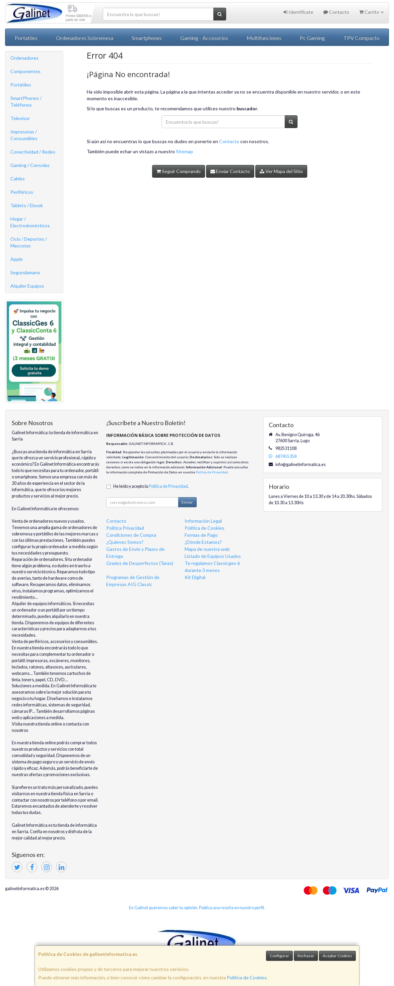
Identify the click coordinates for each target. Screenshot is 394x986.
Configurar (279, 955)
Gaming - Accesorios (204, 38)
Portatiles (26, 38)
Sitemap (184, 151)
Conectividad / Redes (32, 152)
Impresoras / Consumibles (24, 135)
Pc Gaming (312, 38)
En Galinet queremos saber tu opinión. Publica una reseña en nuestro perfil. (197, 907)
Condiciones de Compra (131, 535)
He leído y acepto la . (151, 486)
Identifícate (298, 12)
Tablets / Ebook (26, 205)
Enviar (187, 502)
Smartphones (147, 38)
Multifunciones (264, 38)
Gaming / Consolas (30, 165)
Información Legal (203, 521)
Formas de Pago (201, 535)
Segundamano (25, 272)
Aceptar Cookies (337, 955)
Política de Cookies (247, 977)
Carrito (371, 12)
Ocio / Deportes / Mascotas (28, 242)
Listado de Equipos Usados (213, 556)
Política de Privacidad (212, 472)
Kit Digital (195, 577)
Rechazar (306, 955)
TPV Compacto (361, 38)
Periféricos (21, 192)
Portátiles (20, 85)
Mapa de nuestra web (207, 549)
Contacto (336, 12)
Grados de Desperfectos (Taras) (139, 563)
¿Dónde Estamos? (203, 542)
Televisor (20, 118)
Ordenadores (24, 58)
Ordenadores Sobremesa (84, 38)
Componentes (25, 71)
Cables (17, 178)
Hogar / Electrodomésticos (30, 222)
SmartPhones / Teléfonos (26, 101)
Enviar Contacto (230, 171)
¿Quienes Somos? (124, 542)
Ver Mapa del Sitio (281, 171)
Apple (16, 259)
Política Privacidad (125, 528)
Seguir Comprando (178, 171)
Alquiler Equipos (27, 286)
